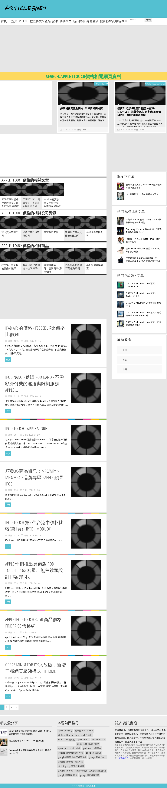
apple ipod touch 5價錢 (69, 748)
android (23, 21)
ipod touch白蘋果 (83, 735)
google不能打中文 (97, 757)
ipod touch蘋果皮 (66, 739)
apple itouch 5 (98, 739)
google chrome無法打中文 (71, 752)
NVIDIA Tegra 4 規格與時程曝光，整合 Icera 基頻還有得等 (10, 204)
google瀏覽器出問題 (68, 775)
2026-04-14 (34, 583)
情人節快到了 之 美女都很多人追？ (142, 194)
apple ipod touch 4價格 (88, 743)
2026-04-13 (35, 535)
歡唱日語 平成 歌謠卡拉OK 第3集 (31, 266)
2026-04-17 (34, 632)
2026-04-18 (68, 129)
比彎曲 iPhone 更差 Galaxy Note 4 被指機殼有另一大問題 (143, 221)
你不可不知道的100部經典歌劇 (73, 266)
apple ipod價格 (65, 730)
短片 (14, 21)
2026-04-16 (35, 396)
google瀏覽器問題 (98, 770)
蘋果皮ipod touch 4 (84, 730)
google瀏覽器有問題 (89, 775)
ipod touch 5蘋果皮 (92, 748)
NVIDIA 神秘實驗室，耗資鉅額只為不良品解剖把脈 (52, 204)
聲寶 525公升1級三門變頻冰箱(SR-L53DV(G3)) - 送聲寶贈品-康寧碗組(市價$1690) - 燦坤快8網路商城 (139, 112)
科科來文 (66, 21)
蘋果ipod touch (65, 735)
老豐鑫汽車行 (51, 232)
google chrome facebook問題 (72, 770)
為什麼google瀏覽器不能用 (71, 766)
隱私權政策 (90, 785)
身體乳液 (92, 21)
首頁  (5, 21)
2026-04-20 (34, 435)
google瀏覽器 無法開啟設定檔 (72, 757)
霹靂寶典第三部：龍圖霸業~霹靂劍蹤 (53, 268)
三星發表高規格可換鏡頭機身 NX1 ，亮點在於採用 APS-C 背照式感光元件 (143, 260)
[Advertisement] (76, 51)
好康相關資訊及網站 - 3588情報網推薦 (81, 108)
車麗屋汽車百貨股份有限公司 (73, 234)
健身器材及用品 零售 (113, 21)
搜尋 (148, 19)
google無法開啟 (93, 752)
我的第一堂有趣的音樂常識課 (9, 266)
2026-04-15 (35, 341)
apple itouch (83, 739)
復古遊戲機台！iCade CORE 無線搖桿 (26, 740)
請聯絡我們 (123, 758)
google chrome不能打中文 (71, 761)
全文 (8, 359)
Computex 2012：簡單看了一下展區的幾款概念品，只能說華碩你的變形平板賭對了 (31, 206)
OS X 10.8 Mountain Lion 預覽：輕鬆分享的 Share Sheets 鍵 (143, 314)
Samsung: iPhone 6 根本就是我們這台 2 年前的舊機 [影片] (144, 231)
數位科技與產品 (40, 21)
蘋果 (55, 21)
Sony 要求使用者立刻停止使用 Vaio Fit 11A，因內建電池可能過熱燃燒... (30, 732)
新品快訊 (79, 21)
